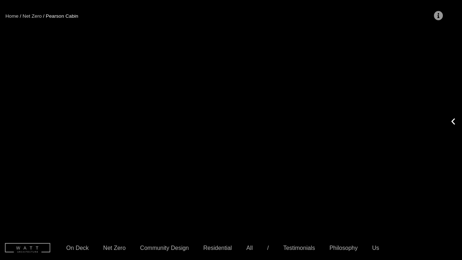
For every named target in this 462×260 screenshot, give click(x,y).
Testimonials (299, 248)
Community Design (164, 248)
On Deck (77, 248)
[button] (84, 121)
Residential (217, 248)
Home (11, 16)
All (249, 248)
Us (375, 248)
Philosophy (344, 248)
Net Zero (114, 248)
